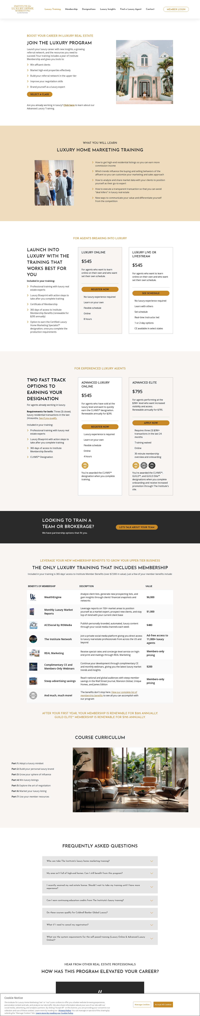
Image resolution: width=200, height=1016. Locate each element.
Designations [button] (89, 9)
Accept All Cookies (163, 1004)
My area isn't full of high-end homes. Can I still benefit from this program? (85, 873)
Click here (69, 105)
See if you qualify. (48, 418)
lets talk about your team (136, 527)
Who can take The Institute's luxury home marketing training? (78, 861)
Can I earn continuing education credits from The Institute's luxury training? (85, 900)
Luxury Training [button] (53, 9)
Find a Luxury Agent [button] (131, 9)
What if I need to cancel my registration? (67, 925)
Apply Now (151, 423)
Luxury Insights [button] (108, 9)
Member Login (176, 9)
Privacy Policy (65, 1010)
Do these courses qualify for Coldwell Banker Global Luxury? (77, 913)
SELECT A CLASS (39, 94)
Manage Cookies (142, 1004)
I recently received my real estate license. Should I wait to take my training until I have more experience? (93, 887)
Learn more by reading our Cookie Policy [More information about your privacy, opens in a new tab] (54, 1013)
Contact (150, 9)
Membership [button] (71, 9)
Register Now (100, 290)
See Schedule (151, 293)
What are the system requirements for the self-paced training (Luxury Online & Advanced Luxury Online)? (96, 938)
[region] (100, 1004)
